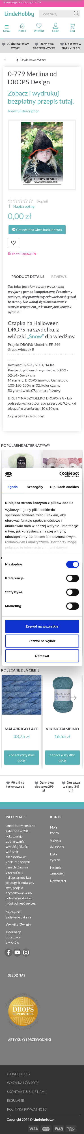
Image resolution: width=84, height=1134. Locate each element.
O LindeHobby (18, 1074)
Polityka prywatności (27, 1109)
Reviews (59, 276)
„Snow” (35, 336)
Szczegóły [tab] (35, 487)
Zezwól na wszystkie (42, 626)
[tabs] (72, 29)
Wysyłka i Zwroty (18, 925)
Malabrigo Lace (22, 728)
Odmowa (42, 656)
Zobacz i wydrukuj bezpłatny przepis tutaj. (41, 97)
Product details (27, 276)
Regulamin (16, 1100)
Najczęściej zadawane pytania (18, 914)
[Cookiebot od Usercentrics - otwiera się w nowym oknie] (60, 474)
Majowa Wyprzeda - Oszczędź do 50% (22, 2)
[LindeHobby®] (19, 13)
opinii (42, 201)
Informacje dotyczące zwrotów (14, 937)
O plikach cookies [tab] (64, 487)
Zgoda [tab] (12, 487)
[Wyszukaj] (76, 14)
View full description (23, 111)
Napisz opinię (23, 206)
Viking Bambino (62, 728)
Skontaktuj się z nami (26, 1092)
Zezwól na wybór (41, 641)
